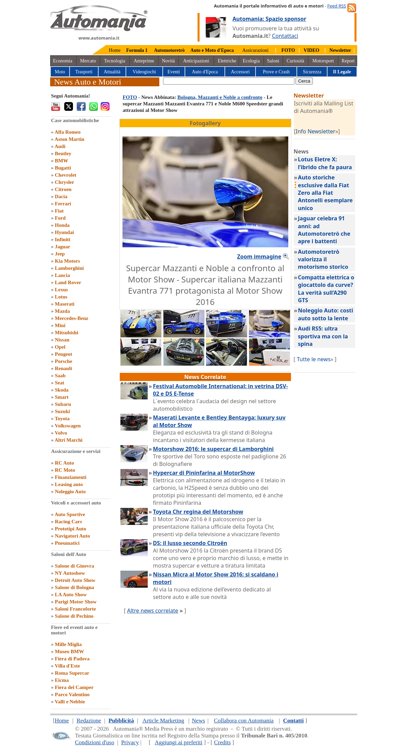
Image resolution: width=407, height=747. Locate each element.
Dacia (61, 196)
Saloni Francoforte (75, 609)
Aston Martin (69, 139)
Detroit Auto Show (75, 580)
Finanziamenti (71, 477)
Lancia (62, 275)
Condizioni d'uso (94, 742)
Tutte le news (314, 359)
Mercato (88, 60)
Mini (60, 325)
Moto (60, 71)
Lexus (61, 289)
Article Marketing (163, 720)
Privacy (130, 742)
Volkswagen (68, 425)
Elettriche (227, 60)
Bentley (63, 153)
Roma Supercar (72, 673)
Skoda (62, 390)
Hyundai (64, 232)
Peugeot (63, 354)
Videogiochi (144, 71)
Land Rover (68, 282)
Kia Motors (67, 261)
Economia (62, 60)
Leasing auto (69, 484)
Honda (62, 225)
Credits (222, 742)
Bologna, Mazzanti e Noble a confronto (219, 97)
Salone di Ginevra (74, 566)
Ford (60, 218)
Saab (60, 375)
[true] (228, 81)
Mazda (62, 311)
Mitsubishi (66, 332)
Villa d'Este (67, 666)
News (198, 720)
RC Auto (64, 463)
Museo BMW (69, 651)
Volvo (61, 433)
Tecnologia (114, 60)
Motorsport (323, 60)
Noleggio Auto (70, 491)
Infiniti (62, 239)
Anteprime (144, 60)
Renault (63, 368)
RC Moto (65, 470)
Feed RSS (336, 6)
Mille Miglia (68, 644)
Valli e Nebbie (70, 701)
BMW (61, 160)
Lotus (61, 296)
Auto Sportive (70, 514)
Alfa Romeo (68, 132)
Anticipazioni (196, 60)
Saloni (273, 60)
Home (114, 50)
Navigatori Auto (72, 536)
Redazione (88, 720)
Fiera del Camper (74, 687)
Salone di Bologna (74, 587)
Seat (59, 382)
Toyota (62, 418)
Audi (60, 146)
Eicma (62, 680)
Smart (62, 397)
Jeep (60, 254)
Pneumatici (67, 543)
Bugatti (63, 168)
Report (347, 60)
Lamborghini (69, 268)
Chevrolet (65, 175)
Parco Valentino (72, 694)
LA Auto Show (71, 594)
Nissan (62, 339)
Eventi (174, 71)
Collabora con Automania (244, 720)
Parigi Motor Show (76, 601)
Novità (168, 60)
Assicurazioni (255, 50)
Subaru (63, 404)
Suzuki (62, 411)
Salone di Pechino (74, 616)
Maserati (64, 304)
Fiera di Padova (72, 658)
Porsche (63, 361)
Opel (60, 347)
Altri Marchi (69, 440)
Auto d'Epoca (205, 71)
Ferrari (63, 203)
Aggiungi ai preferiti (178, 742)
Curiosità (295, 60)
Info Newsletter (315, 131)
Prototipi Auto (70, 528)
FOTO (130, 97)
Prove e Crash (276, 71)
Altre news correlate (152, 610)
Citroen (63, 189)
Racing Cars (68, 521)
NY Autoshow (70, 573)
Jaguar (62, 246)
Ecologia (251, 60)
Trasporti (83, 71)
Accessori (240, 71)
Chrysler (64, 182)
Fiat (59, 211)
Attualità (112, 71)
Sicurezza (312, 71)
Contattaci (285, 36)
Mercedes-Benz (71, 318)
